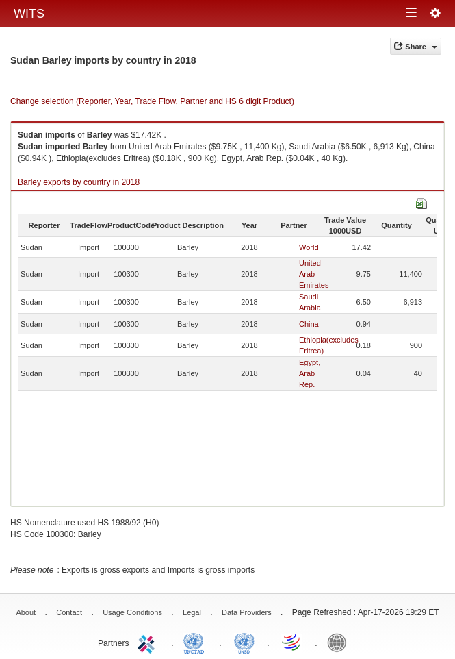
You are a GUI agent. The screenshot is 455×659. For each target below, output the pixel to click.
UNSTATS (244, 642)
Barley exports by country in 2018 (79, 182)
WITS (29, 14)
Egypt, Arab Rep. (309, 373)
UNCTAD (196, 642)
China (309, 324)
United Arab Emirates (313, 274)
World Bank (340, 642)
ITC (148, 642)
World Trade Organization (292, 642)
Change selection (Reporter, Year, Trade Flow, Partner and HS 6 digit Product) (152, 101)
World (309, 247)
